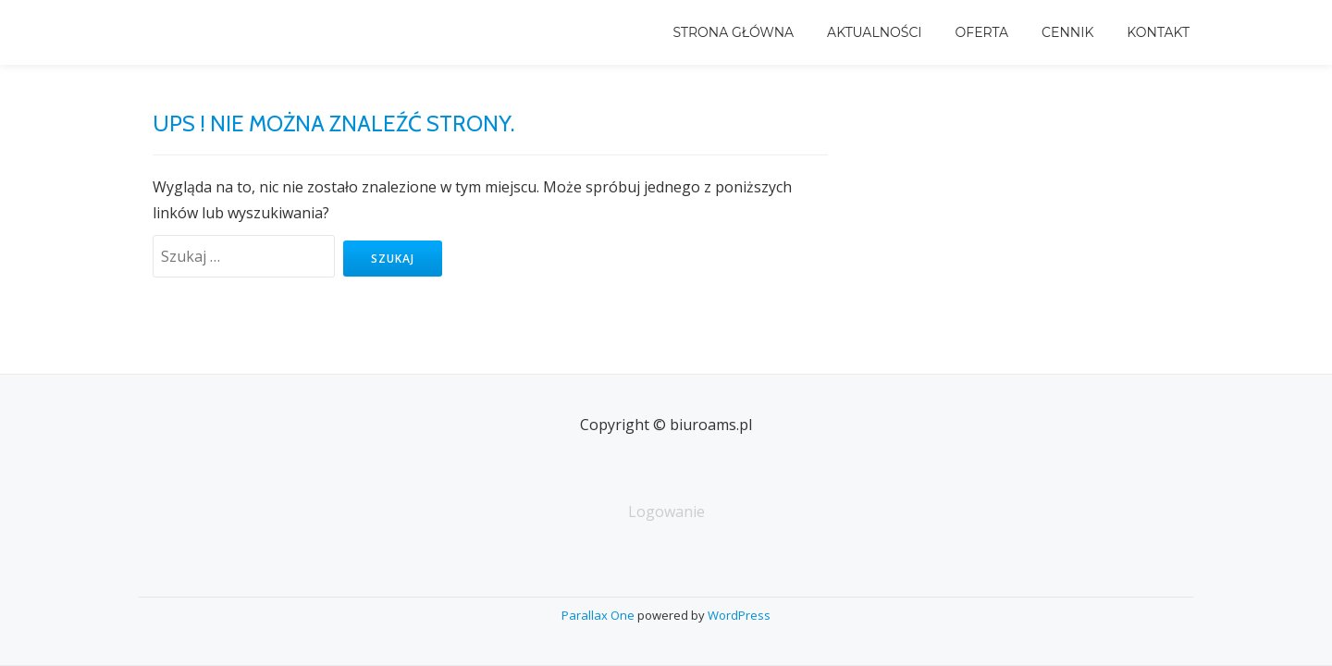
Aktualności (874, 32)
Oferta (982, 32)
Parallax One (599, 615)
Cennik (1067, 32)
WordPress (739, 615)
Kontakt (1158, 32)
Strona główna (733, 32)
